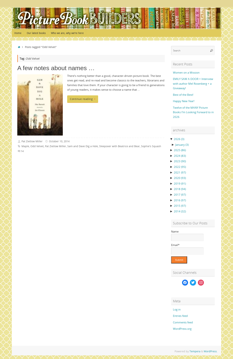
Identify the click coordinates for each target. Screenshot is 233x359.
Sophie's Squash (151, 146)
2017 (180, 194)
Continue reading (83, 99)
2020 (180, 178)
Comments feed (183, 322)
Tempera (194, 351)
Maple (25, 146)
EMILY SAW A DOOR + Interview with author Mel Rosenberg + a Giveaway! (193, 83)
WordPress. (211, 351)
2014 (180, 211)
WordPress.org (182, 328)
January (182, 144)
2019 (180, 183)
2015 (180, 205)
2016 (180, 200)
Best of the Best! (183, 94)
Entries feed (180, 316)
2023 (180, 161)
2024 (180, 156)
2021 (180, 172)
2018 (180, 189)
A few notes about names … (56, 67)
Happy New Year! (183, 101)
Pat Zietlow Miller (32, 141)
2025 (180, 150)
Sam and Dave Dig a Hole (82, 146)
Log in (177, 309)
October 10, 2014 (59, 141)
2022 (180, 167)
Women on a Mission (186, 72)
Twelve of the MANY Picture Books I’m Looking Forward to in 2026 (193, 112)
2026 (179, 139)
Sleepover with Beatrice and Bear (119, 146)
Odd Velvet (37, 146)
